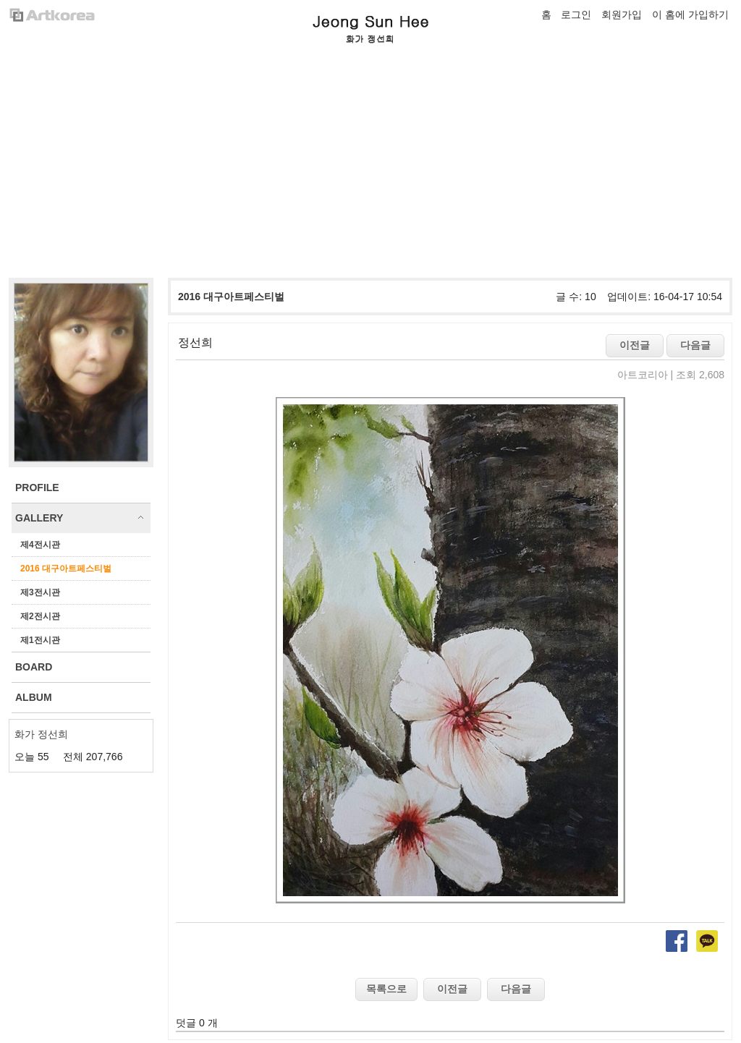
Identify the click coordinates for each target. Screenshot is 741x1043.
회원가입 (621, 14)
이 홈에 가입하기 (690, 14)
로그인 (576, 14)
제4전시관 (40, 545)
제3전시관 (40, 592)
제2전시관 (40, 616)
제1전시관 (40, 640)
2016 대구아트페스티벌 (65, 568)
